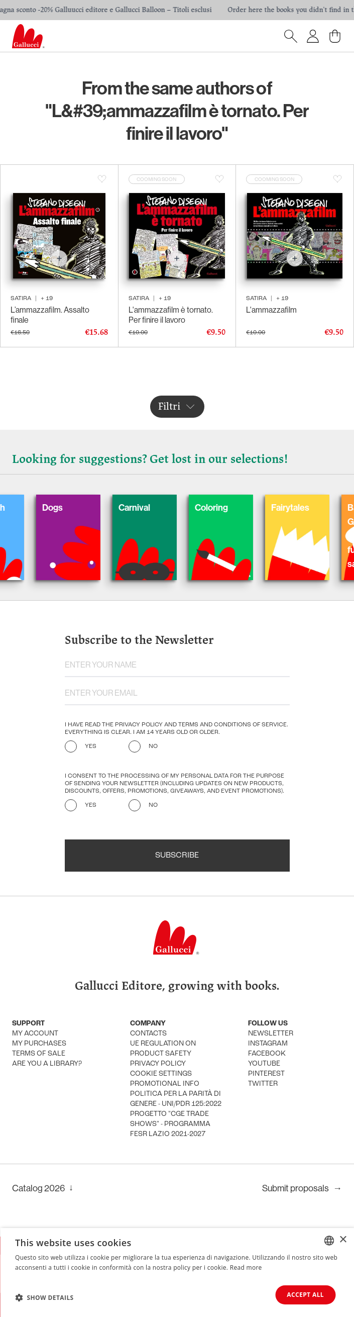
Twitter (263, 1084)
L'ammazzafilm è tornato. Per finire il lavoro (171, 315)
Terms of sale (38, 1054)
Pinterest (266, 1074)
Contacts (148, 1034)
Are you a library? (47, 1064)
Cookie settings (161, 1074)
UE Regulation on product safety (163, 1049)
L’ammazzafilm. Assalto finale (50, 315)
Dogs (65, 507)
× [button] (342, 1240)
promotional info (164, 1084)
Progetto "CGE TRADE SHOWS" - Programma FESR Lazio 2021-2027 (170, 1124)
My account (35, 1034)
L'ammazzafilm (271, 310)
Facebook (267, 1054)
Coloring (224, 507)
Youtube (264, 1064)
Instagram (268, 1044)
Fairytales (303, 507)
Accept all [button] (305, 1294)
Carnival (147, 507)
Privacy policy (158, 1064)
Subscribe (177, 856)
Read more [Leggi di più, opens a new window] (246, 1267)
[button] (44, 1297)
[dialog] (177, 1272)
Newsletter (270, 1034)
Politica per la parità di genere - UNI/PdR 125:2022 (175, 1099)
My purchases (39, 1044)
